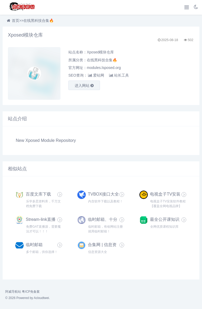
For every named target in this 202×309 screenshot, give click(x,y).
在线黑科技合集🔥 (38, 20)
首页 (15, 20)
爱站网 (96, 75)
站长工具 (119, 75)
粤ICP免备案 (31, 291)
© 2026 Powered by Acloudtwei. (27, 298)
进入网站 (84, 85)
